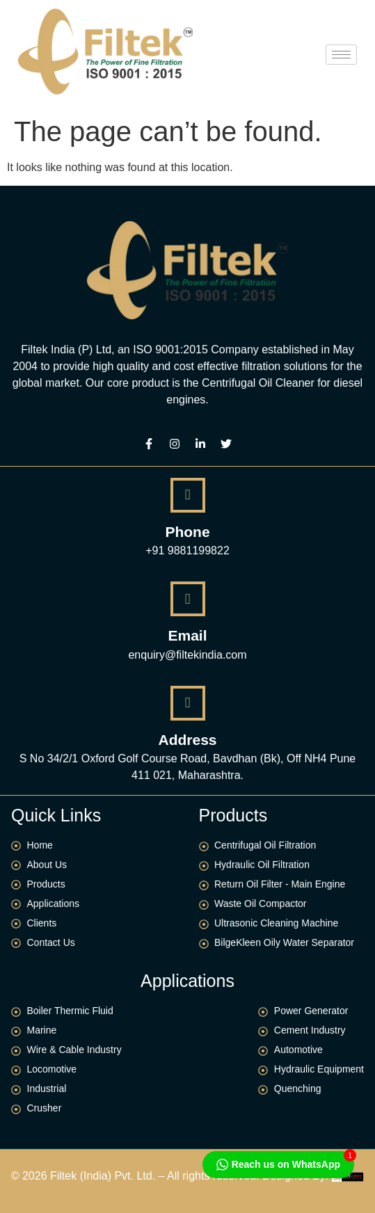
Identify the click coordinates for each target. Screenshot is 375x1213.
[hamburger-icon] (341, 55)
